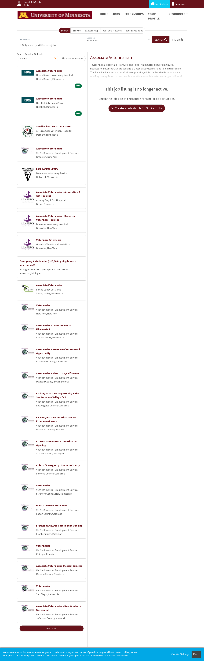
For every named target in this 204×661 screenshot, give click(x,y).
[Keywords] (51, 39)
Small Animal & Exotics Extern (53, 126)
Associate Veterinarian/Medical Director (59, 565)
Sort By (23, 58)
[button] (178, 39)
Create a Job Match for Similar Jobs (136, 108)
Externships (134, 14)
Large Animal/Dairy (47, 168)
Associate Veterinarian (49, 70)
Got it (196, 654)
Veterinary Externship (48, 239)
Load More (51, 628)
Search (64, 30)
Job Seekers (159, 4)
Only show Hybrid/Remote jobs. (39, 45)
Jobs (116, 14)
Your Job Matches (112, 30)
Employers (179, 4)
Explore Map (91, 30)
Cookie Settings (180, 654)
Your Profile (154, 16)
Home (104, 14)
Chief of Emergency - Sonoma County (58, 465)
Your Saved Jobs (134, 30)
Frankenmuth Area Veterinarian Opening (59, 525)
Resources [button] (177, 14)
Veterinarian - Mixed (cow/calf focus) (57, 373)
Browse (77, 30)
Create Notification (72, 58)
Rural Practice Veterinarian (51, 505)
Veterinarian (43, 305)
